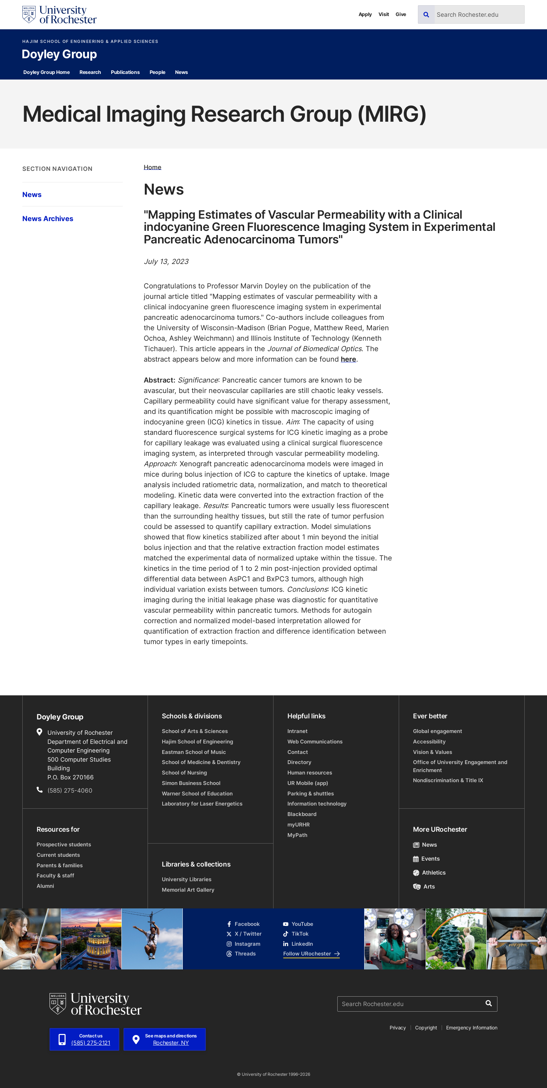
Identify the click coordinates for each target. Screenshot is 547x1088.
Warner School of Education (197, 793)
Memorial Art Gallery (188, 889)
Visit (384, 14)
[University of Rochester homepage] (59, 14)
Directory (299, 762)
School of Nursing (184, 772)
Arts (424, 886)
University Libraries (186, 879)
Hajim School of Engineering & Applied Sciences (90, 41)
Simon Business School (191, 783)
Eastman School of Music (194, 752)
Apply (365, 14)
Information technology (317, 803)
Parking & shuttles (310, 793)
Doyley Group (59, 54)
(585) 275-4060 (69, 790)
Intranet (297, 731)
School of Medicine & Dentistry (201, 762)
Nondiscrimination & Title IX (448, 780)
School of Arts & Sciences (195, 731)
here (348, 359)
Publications (125, 72)
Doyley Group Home (46, 72)
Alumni (45, 886)
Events (426, 858)
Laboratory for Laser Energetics (202, 803)
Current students (58, 855)
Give (401, 14)
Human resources (309, 772)
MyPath (297, 835)
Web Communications (315, 741)
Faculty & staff (55, 875)
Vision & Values (432, 752)
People (157, 72)
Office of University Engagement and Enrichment (460, 765)
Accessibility (429, 741)
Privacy (398, 1027)
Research (90, 72)
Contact (297, 752)
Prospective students (64, 844)
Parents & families (60, 865)
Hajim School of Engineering (197, 741)
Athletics (429, 872)
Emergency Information (471, 1027)
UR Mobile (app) (307, 783)
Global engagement (437, 731)
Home (153, 167)
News (181, 72)
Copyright (426, 1027)
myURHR (298, 824)
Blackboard (301, 814)
